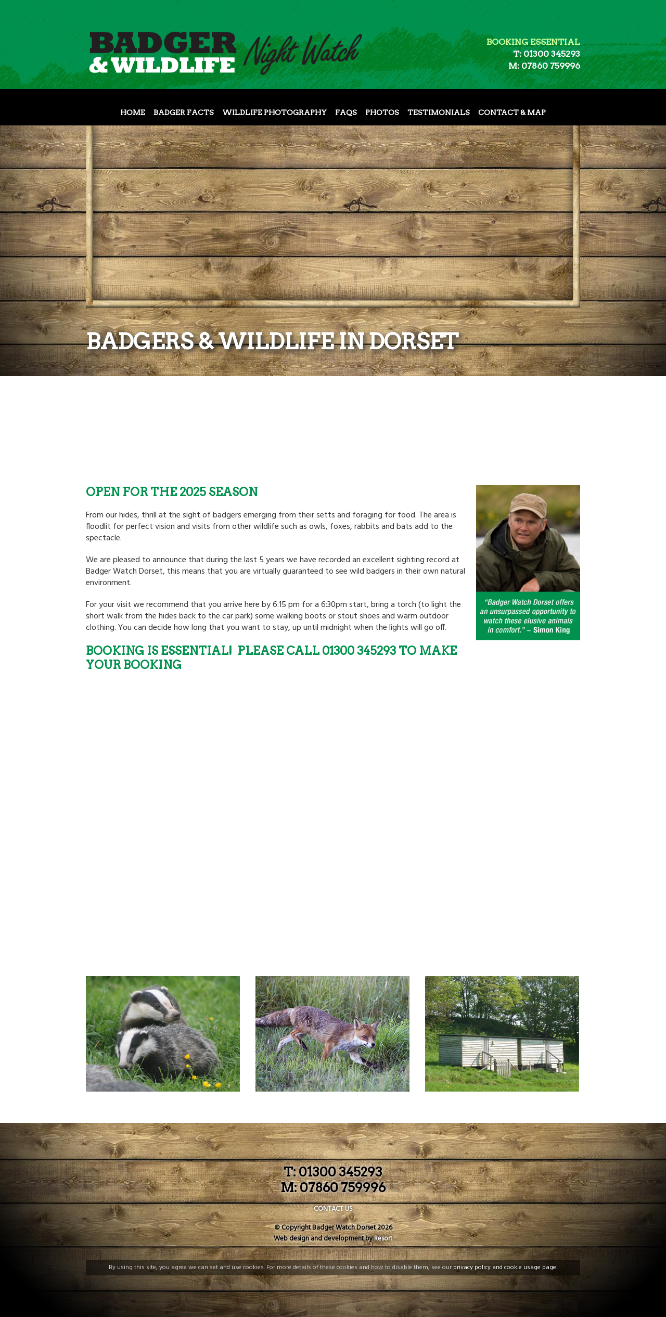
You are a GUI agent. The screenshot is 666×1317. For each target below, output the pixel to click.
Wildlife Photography (274, 112)
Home (132, 112)
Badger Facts (183, 112)
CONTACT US (333, 1209)
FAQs (346, 112)
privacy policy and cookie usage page (504, 1267)
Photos (382, 112)
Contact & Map (512, 112)
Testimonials (438, 112)
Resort (383, 1238)
